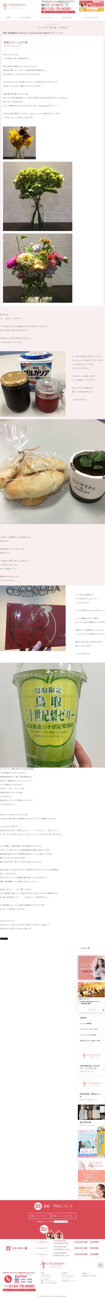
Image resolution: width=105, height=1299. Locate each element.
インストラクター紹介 (88, 1035)
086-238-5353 (61, 1253)
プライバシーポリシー (68, 1277)
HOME (8, 17)
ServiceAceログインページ (69, 1281)
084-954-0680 (61, 1247)
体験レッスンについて (39, 1216)
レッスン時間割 (85, 1023)
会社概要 (64, 1273)
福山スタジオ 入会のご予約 (89, 1041)
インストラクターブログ (90, 17)
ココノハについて (46, 17)
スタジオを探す (25, 17)
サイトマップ (66, 1279)
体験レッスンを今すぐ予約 (62, 1216)
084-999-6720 (61, 1241)
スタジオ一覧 (85, 948)
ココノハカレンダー (68, 1275)
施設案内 (83, 1018)
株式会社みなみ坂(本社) (89, 1276)
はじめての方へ (67, 17)
